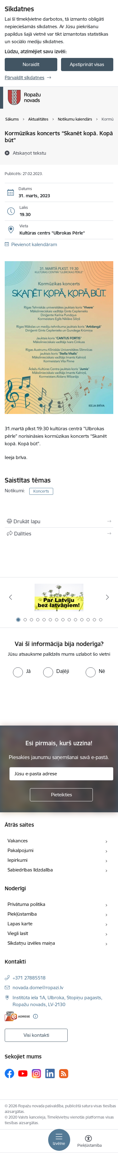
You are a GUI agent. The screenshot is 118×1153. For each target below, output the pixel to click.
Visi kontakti (36, 1035)
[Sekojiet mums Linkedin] (50, 1073)
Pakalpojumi (20, 850)
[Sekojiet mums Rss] (63, 1073)
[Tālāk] (107, 597)
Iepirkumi (17, 860)
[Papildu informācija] (35, 1016)
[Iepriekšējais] (10, 597)
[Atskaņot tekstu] (29, 153)
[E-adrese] (17, 1016)
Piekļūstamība (22, 914)
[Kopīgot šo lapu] (59, 534)
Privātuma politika (26, 904)
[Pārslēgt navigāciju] (59, 1140)
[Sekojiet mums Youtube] (23, 1073)
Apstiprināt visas (87, 64)
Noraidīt (31, 64)
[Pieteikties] (61, 794)
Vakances (18, 841)
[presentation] (52, 701)
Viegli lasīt (18, 933)
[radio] (22, 671)
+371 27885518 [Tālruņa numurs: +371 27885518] (29, 978)
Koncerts (41, 491)
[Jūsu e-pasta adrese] (61, 773)
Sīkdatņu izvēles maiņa (31, 943)
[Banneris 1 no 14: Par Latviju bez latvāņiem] (59, 597)
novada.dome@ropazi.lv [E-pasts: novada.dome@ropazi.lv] (38, 987)
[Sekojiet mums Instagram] (36, 1073)
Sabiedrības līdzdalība (30, 870)
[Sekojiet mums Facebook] (9, 1073)
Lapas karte (20, 924)
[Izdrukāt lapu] (59, 521)
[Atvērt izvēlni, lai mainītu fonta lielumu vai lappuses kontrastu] (88, 1142)
